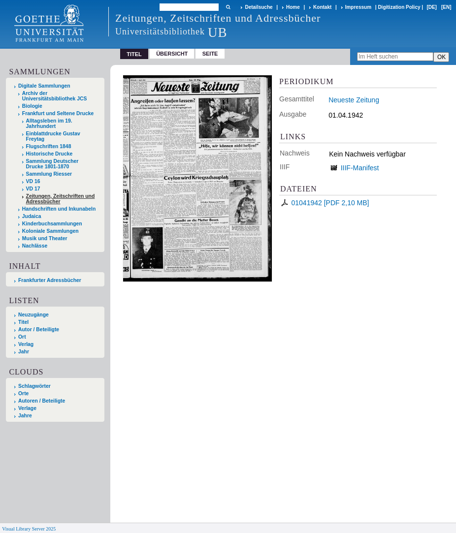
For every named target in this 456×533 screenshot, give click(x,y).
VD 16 (33, 181)
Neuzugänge (33, 314)
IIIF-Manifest (360, 168)
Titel (23, 322)
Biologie (32, 106)
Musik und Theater (44, 238)
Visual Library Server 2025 (29, 529)
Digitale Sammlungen (44, 86)
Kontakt (322, 7)
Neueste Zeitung (353, 100)
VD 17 (33, 188)
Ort (22, 337)
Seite (210, 54)
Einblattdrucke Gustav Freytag (53, 136)
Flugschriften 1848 (48, 146)
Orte (23, 393)
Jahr (23, 351)
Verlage (27, 408)
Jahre (25, 415)
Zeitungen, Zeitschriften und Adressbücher (60, 198)
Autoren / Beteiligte (41, 401)
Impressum (358, 7)
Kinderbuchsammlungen (52, 223)
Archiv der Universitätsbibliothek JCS (54, 96)
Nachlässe (34, 246)
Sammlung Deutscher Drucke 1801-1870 (52, 163)
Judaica (31, 216)
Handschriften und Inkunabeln (59, 209)
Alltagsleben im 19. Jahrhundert (49, 123)
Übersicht (172, 54)
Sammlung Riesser (49, 174)
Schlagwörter (34, 386)
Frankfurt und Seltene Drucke (58, 113)
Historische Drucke (49, 154)
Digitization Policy (399, 7)
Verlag (25, 344)
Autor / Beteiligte (38, 329)
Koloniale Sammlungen (50, 231)
